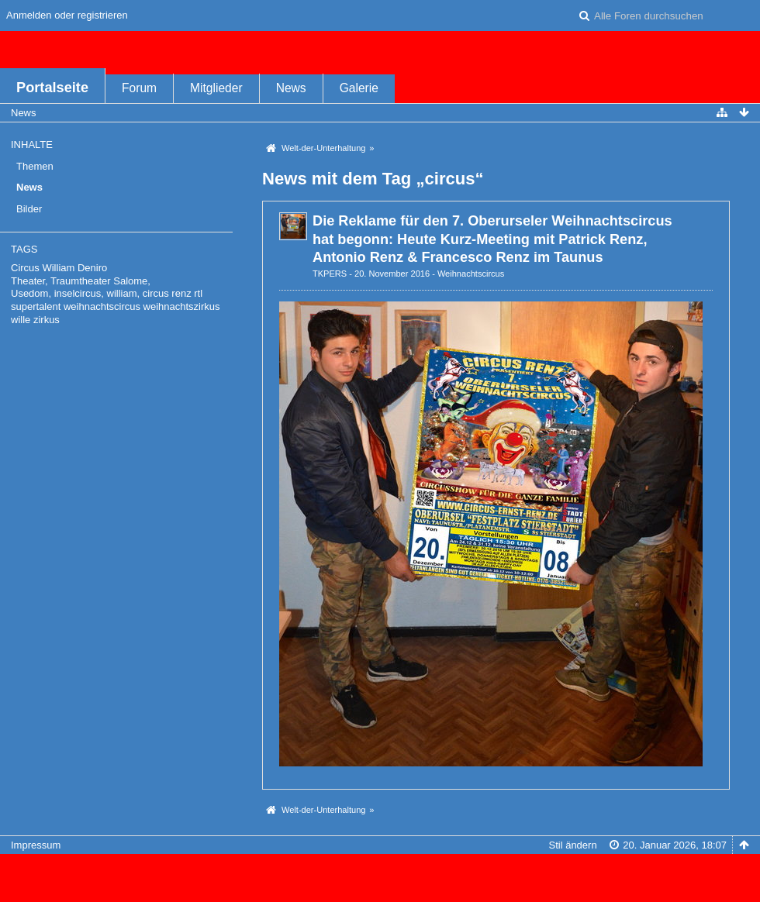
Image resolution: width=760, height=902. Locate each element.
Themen (35, 166)
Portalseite (52, 87)
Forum (139, 88)
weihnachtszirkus (181, 306)
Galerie (359, 88)
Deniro (92, 268)
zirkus (46, 319)
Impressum (35, 845)
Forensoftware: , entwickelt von (380, 870)
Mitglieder (216, 88)
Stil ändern (572, 845)
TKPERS (330, 273)
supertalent (35, 306)
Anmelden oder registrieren (67, 15)
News (291, 88)
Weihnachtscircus (470, 273)
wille (20, 319)
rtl (198, 293)
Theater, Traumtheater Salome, (80, 281)
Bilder (29, 209)
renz (181, 293)
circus (156, 293)
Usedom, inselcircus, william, (75, 293)
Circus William (42, 268)
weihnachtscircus (102, 306)
